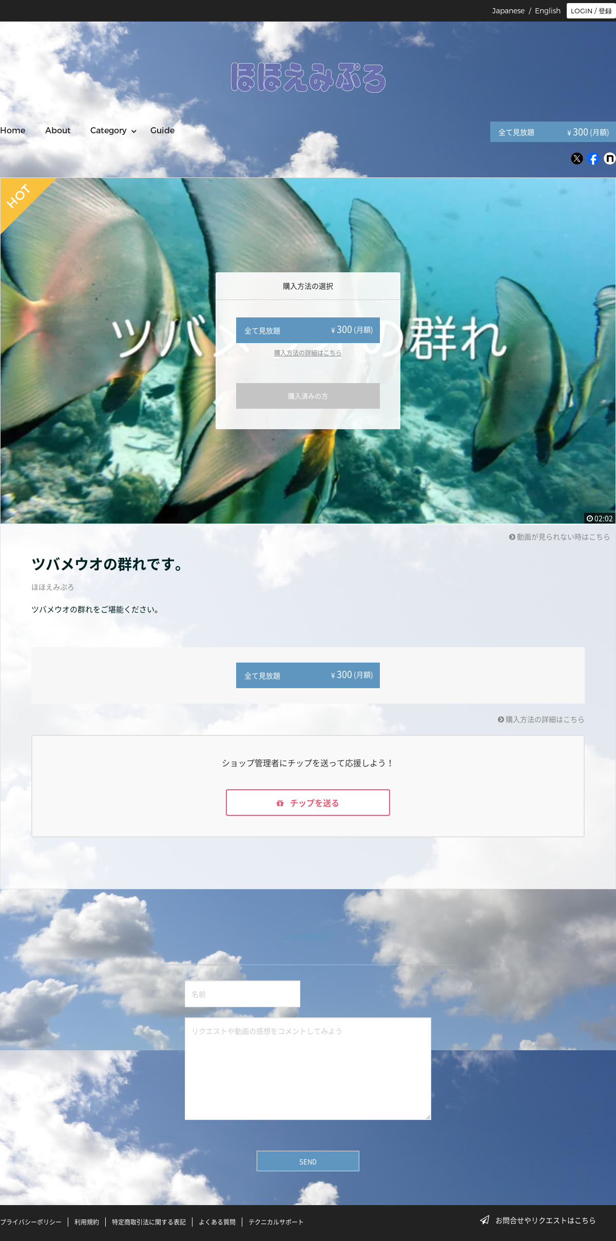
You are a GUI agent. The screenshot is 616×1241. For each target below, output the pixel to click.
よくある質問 (217, 1222)
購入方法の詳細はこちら (308, 352)
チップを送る (308, 802)
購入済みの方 (308, 396)
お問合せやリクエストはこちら (541, 1220)
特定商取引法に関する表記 (149, 1222)
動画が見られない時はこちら (559, 536)
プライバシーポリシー (31, 1222)
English (548, 10)
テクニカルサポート (276, 1222)
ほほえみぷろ (52, 587)
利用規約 (86, 1222)
